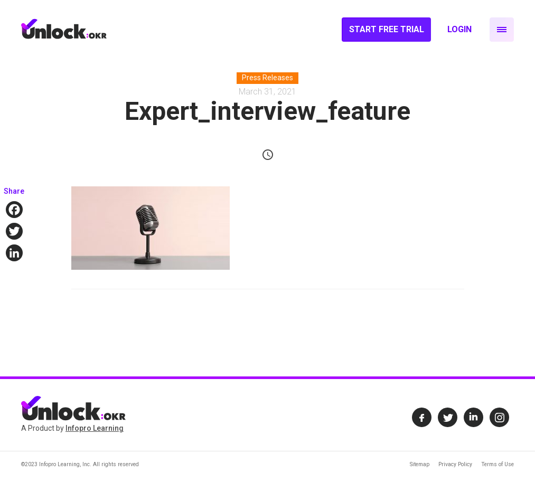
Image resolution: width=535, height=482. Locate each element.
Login (459, 29)
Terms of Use (497, 464)
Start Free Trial (386, 29)
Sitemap (419, 464)
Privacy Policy (455, 464)
